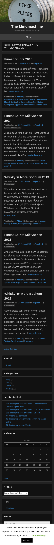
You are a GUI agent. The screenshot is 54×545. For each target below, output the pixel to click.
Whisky (20, 97)
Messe (13, 163)
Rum (30, 102)
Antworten (36, 224)
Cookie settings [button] (38, 535)
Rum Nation (38, 102)
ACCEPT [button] (27, 540)
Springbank (9, 105)
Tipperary (19, 105)
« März (6, 478)
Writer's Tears (41, 105)
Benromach (9, 99)
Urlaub (8, 386)
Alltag (8, 380)
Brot (7, 383)
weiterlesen (16, 91)
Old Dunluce (22, 102)
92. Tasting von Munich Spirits (18, 425)
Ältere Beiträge (9, 349)
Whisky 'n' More (10, 224)
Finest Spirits (29, 99)
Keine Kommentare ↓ (12, 128)
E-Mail (8, 365)
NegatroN (38, 64)
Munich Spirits (10, 102)
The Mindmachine (27, 26)
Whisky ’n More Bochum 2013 (26, 177)
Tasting (7, 341)
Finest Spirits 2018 (18, 59)
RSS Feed (10, 508)
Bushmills (19, 99)
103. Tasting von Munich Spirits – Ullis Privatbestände (28, 410)
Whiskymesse (29, 105)
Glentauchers (41, 99)
